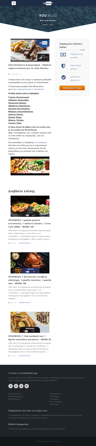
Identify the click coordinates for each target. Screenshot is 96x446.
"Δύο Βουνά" (39, 89)
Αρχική (45, 24)
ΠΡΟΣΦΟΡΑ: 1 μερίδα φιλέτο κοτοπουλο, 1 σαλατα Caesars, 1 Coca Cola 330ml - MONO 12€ (29, 223)
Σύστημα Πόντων (14, 399)
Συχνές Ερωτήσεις (14, 394)
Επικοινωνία (54, 404)
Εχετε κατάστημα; (56, 402)
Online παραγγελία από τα (22, 89)
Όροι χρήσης (54, 399)
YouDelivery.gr (54, 441)
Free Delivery (54, 396)
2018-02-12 (14, 74)
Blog (51, 24)
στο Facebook (40, 142)
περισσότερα (25, 243)
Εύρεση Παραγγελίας (15, 396)
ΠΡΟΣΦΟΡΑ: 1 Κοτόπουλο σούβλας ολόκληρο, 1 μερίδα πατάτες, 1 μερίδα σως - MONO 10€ (29, 280)
